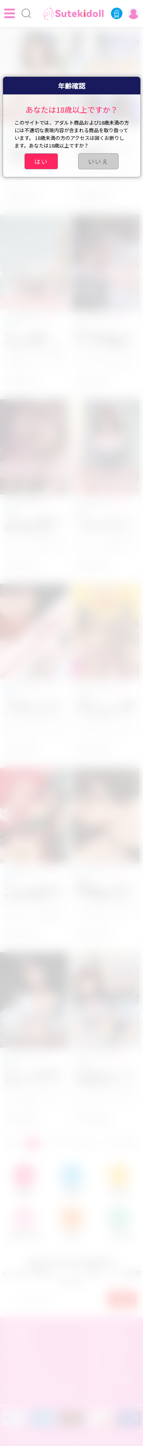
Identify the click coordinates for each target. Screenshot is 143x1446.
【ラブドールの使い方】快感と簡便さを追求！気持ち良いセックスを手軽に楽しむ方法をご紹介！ (33, 524)
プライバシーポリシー (36, 1378)
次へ (86, 1143)
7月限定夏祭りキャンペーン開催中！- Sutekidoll (104, 155)
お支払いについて (112, 1343)
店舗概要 (20, 1332)
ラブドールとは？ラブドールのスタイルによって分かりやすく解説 (105, 524)
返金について (107, 1366)
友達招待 (101, 1389)
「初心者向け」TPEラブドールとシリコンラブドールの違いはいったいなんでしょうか (33, 708)
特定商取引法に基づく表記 (41, 1389)
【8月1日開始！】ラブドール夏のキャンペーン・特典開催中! (33, 155)
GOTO (127, 1143)
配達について (107, 1355)
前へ (16, 1143)
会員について (107, 1332)
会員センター (25, 1355)
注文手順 (20, 1343)
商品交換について (112, 1378)
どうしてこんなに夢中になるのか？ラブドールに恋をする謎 (33, 1076)
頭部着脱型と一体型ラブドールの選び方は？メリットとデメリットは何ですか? (105, 892)
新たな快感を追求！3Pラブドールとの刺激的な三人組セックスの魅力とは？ (105, 339)
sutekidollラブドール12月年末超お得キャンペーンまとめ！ (105, 1076)
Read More (23, 196)
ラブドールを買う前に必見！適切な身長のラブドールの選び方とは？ (33, 892)
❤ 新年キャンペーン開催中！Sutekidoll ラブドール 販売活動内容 (105, 708)
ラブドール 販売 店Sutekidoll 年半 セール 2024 (31, 339)
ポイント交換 (25, 1366)
